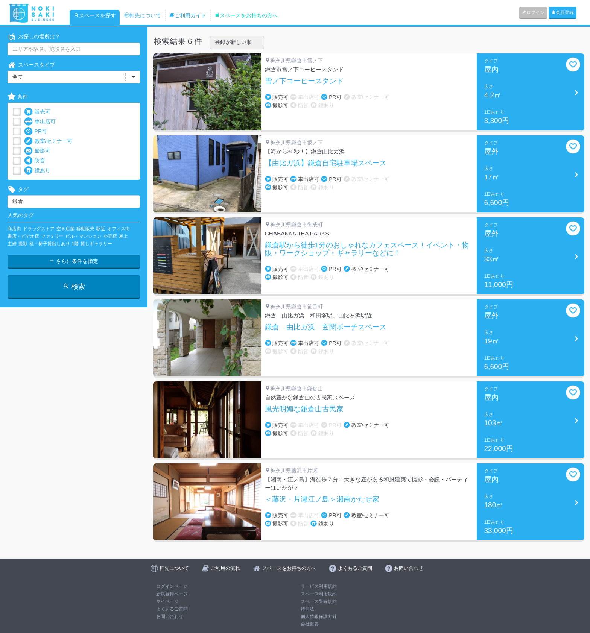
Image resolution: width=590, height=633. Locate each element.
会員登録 (562, 12)
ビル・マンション (83, 236)
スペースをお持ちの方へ (246, 15)
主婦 (12, 243)
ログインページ (172, 586)
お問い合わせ (169, 616)
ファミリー (52, 236)
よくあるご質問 (172, 609)
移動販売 (85, 228)
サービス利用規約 (319, 586)
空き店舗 (65, 228)
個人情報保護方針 (319, 616)
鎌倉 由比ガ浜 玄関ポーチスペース (325, 327)
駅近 (100, 228)
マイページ (167, 601)
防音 (34, 161)
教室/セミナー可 (48, 141)
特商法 (307, 609)
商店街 (14, 228)
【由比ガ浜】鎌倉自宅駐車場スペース (325, 163)
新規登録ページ (172, 594)
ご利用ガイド (187, 15)
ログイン (533, 12)
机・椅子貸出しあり (49, 243)
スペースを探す (95, 15)
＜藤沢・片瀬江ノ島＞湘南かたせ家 (322, 499)
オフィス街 (118, 228)
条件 (18, 97)
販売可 (37, 112)
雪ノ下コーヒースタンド (304, 81)
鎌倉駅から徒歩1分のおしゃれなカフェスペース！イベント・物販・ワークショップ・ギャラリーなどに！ (367, 249)
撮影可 (37, 151)
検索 (73, 286)
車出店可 (40, 122)
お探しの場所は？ (34, 36)
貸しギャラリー (96, 243)
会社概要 (310, 624)
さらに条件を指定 (73, 261)
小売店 (110, 236)
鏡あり (37, 171)
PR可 (35, 131)
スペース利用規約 (319, 594)
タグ (18, 189)
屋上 (123, 236)
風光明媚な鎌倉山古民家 (304, 409)
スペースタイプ (31, 65)
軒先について (142, 15)
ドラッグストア (39, 228)
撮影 (22, 243)
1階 (75, 243)
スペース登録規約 (319, 601)
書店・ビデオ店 (23, 236)
